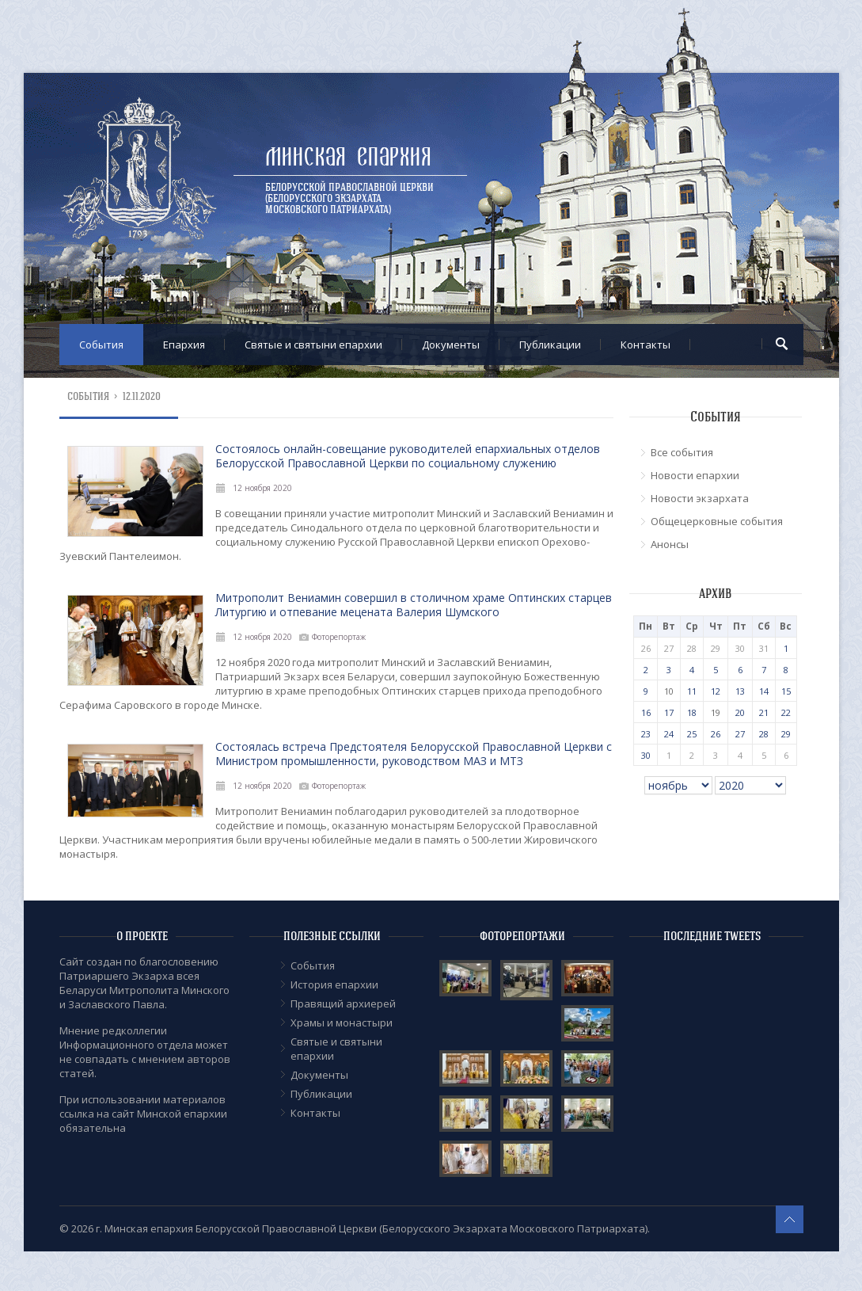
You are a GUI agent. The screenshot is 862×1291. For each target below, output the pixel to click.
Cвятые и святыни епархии (313, 344)
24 (669, 734)
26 (715, 734)
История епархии (334, 984)
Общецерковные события (717, 521)
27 (740, 734)
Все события (682, 452)
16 (646, 712)
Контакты (645, 344)
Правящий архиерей (343, 1003)
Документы (451, 344)
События (101, 344)
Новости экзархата (700, 498)
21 (764, 712)
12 (715, 691)
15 (786, 691)
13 (740, 691)
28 (764, 734)
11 (692, 691)
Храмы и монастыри (341, 1022)
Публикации (550, 344)
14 (764, 691)
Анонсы (670, 544)
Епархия (184, 344)
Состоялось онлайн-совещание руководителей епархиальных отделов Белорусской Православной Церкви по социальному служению (407, 455)
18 (692, 712)
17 (669, 712)
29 (786, 734)
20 (740, 712)
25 (692, 734)
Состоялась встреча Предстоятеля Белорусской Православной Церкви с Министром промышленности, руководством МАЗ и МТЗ (413, 753)
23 (646, 734)
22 (786, 712)
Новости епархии (695, 475)
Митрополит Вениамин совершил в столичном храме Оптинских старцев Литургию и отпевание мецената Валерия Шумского (413, 604)
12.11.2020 (142, 396)
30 (646, 755)
